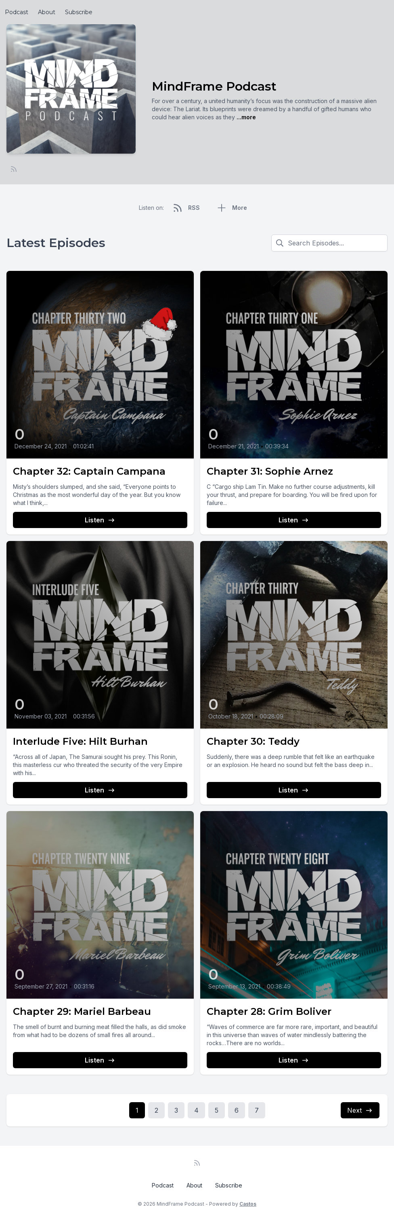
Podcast (16, 12)
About (46, 12)
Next (360, 1110)
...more (245, 117)
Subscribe (78, 12)
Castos (247, 1204)
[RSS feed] (13, 169)
